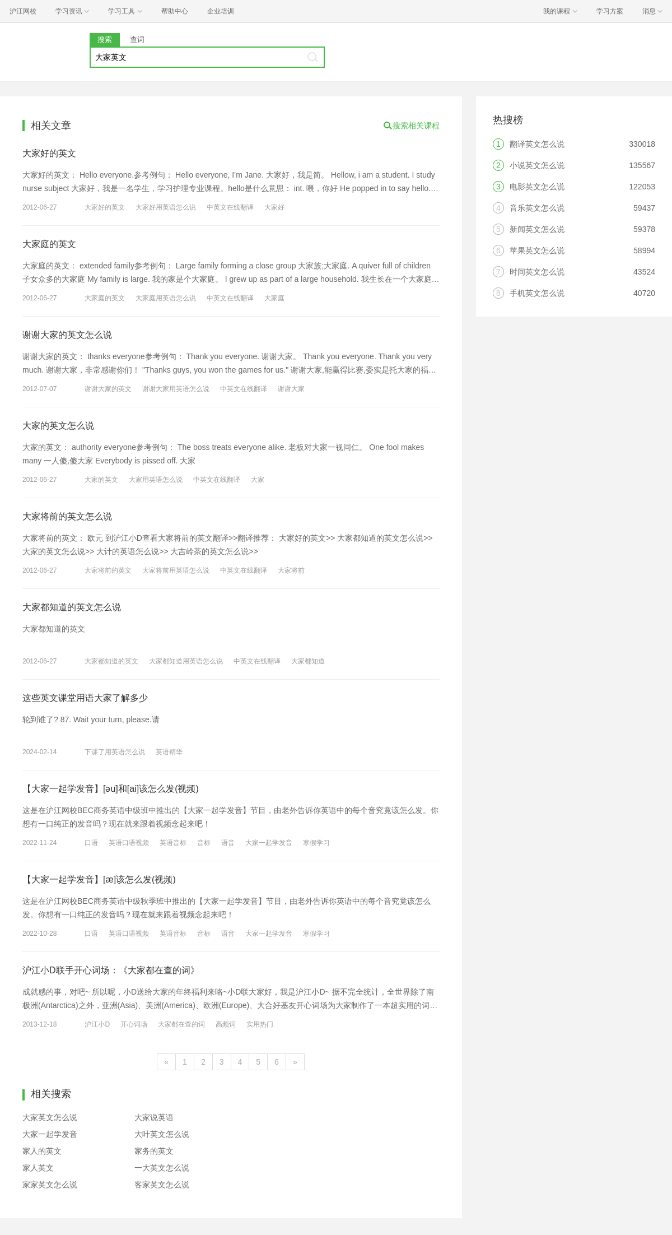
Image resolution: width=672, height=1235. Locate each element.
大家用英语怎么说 (156, 480)
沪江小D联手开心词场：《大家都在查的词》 (110, 970)
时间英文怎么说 (537, 271)
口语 (91, 843)
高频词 (226, 1024)
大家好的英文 (49, 153)
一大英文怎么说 (161, 1167)
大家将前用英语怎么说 (175, 570)
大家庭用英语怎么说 (166, 298)
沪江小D (97, 1024)
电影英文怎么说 (537, 186)
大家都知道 (308, 661)
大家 (257, 480)
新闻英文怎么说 (537, 229)
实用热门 (259, 1024)
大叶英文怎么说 (161, 1134)
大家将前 (291, 570)
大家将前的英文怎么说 (67, 516)
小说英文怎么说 (537, 165)
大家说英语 (154, 1117)
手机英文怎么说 (537, 293)
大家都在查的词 (181, 1024)
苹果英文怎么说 (537, 250)
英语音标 (173, 843)
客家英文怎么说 (161, 1184)
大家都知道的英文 (111, 661)
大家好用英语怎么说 (166, 207)
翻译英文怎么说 (537, 144)
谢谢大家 (291, 389)
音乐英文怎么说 (537, 207)
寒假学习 (316, 843)
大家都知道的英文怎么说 (71, 607)
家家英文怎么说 (49, 1184)
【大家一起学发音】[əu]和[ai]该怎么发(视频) (110, 788)
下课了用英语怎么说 (115, 752)
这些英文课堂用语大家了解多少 (85, 698)
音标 (204, 843)
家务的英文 (154, 1150)
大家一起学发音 (268, 843)
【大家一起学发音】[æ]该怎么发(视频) (99, 879)
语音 (228, 843)
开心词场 (133, 1024)
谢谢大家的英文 (108, 389)
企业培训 (220, 11)
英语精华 (169, 752)
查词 (137, 39)
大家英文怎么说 (49, 1117)
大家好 (274, 207)
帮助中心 (174, 11)
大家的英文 (101, 480)
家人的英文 (42, 1150)
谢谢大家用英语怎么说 (175, 389)
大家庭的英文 (49, 244)
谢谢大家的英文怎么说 (67, 335)
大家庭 (274, 298)
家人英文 (38, 1167)
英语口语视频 (129, 843)
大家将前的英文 (108, 570)
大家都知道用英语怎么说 (186, 661)
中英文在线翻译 (230, 207)
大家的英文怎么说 (58, 425)
